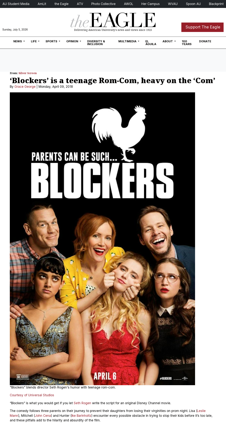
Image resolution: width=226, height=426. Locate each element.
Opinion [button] (72, 41)
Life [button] (34, 41)
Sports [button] (52, 41)
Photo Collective (103, 4)
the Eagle (61, 4)
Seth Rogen (82, 403)
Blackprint (216, 4)
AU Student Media (15, 4)
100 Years (187, 43)
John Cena (43, 416)
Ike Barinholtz (81, 416)
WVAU (173, 4)
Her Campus (150, 4)
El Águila (150, 43)
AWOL (128, 4)
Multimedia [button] (127, 41)
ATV (80, 4)
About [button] (168, 41)
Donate (205, 41)
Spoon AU (193, 4)
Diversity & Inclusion (96, 43)
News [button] (18, 41)
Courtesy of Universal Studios (32, 395)
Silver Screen (28, 73)
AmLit (42, 4)
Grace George (25, 86)
